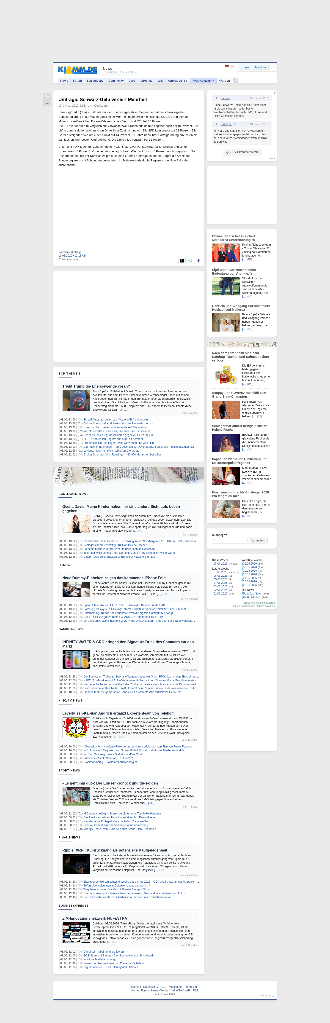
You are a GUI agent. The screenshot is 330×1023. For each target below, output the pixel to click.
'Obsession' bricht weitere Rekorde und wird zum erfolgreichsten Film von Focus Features (138, 746)
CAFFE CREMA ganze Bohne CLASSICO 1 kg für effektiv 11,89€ (123, 617)
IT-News (65, 565)
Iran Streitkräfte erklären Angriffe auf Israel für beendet (116, 431)
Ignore (260, 606)
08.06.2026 (220, 563)
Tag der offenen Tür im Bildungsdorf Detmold (110, 967)
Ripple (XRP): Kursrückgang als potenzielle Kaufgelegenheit (114, 850)
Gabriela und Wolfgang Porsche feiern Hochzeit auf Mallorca (241, 307)
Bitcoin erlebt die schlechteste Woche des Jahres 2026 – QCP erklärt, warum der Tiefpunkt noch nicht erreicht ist (152, 881)
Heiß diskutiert (252, 597)
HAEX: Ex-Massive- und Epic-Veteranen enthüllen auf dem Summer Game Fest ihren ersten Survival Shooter (150, 680)
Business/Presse (73, 905)
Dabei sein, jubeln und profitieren (103, 951)
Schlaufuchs (95, 80)
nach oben (264, 995)
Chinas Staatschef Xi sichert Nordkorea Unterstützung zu (118, 423)
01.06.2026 (220, 593)
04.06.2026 (220, 582)
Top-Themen (69, 373)
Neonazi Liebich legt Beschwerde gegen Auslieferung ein (118, 435)
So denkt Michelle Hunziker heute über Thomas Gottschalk (119, 549)
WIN (160, 80)
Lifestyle (147, 80)
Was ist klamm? (203, 80)
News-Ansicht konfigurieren (259, 602)
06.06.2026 (220, 575)
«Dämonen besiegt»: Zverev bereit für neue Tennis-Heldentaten (122, 813)
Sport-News (69, 770)
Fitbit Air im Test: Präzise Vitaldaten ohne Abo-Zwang (115, 825)
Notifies (270, 606)
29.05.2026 (250, 570)
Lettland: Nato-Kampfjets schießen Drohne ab (111, 450)
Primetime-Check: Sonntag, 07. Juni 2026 (108, 758)
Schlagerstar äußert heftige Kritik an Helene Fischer (114, 545)
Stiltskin (225, 98)
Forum (77, 80)
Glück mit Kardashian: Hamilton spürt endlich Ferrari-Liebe (119, 817)
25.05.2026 (250, 585)
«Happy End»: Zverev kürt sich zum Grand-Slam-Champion (119, 829)
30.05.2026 (250, 567)
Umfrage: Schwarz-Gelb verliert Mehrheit (102, 99)
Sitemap (136, 986)
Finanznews (69, 837)
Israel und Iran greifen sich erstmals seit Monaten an (115, 427)
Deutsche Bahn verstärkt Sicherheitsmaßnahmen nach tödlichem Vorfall (127, 897)
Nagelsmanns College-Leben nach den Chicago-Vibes (116, 821)
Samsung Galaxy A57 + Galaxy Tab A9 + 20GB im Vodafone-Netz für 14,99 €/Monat (134, 609)
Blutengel (226, 124)
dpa (106, 105)
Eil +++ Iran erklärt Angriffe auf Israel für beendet (113, 439)
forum (271, 158)
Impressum (192, 986)
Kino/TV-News (70, 700)
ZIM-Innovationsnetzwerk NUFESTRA (94, 918)
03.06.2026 (220, 586)
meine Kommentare (244, 606)
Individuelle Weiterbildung (99, 959)
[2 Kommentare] (68, 259)
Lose (132, 80)
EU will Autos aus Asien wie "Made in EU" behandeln (115, 419)
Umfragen (178, 80)
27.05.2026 (250, 578)
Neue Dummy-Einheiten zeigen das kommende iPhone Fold (114, 578)
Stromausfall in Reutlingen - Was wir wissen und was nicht (118, 443)
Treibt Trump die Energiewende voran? (96, 386)
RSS (196, 990)
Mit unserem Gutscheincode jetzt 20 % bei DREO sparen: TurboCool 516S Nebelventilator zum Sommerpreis (149, 620)
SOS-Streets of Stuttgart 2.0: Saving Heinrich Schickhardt (118, 955)
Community (116, 80)
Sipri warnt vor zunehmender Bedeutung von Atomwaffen (234, 271)
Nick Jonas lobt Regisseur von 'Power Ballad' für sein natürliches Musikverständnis (133, 750)
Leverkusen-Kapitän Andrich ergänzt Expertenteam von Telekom (118, 713)
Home (135, 990)
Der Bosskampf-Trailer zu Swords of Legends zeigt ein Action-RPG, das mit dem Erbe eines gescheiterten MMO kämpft (156, 676)
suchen (257, 540)
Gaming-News (70, 629)
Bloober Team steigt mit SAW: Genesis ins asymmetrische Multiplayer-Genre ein (132, 692)
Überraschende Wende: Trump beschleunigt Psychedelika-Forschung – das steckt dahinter (138, 446)
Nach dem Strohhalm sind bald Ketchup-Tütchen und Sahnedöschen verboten (240, 356)
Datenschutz (151, 986)
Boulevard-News (73, 493)
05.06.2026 (220, 579)
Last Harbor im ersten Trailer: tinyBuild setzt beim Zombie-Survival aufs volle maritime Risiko (139, 688)
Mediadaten (176, 986)
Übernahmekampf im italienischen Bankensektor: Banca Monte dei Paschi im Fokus (134, 893)
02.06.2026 (220, 590)
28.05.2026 (250, 574)
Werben (224, 80)
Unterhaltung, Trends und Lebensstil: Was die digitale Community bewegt (128, 613)
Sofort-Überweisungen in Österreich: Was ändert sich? (116, 885)
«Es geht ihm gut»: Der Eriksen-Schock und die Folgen (110, 783)
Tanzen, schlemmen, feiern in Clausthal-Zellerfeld (113, 963)
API (188, 990)
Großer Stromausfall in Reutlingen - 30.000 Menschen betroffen (122, 454)
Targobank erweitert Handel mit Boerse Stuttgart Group (117, 889)
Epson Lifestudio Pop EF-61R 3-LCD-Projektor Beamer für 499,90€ (124, 605)
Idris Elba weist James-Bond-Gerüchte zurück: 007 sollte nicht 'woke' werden (130, 552)
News (64, 80)
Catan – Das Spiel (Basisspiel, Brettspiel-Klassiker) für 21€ (119, 556)
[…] (120, 409)
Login (246, 67)
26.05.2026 (250, 581)
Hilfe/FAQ (178, 990)
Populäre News (252, 593)
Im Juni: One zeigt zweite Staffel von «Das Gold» (113, 754)
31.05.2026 (250, 563)
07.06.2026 (220, 572)
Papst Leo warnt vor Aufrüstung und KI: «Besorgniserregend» (239, 461)
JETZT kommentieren (241, 152)
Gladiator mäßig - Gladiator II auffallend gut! (110, 762)
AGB (163, 986)
